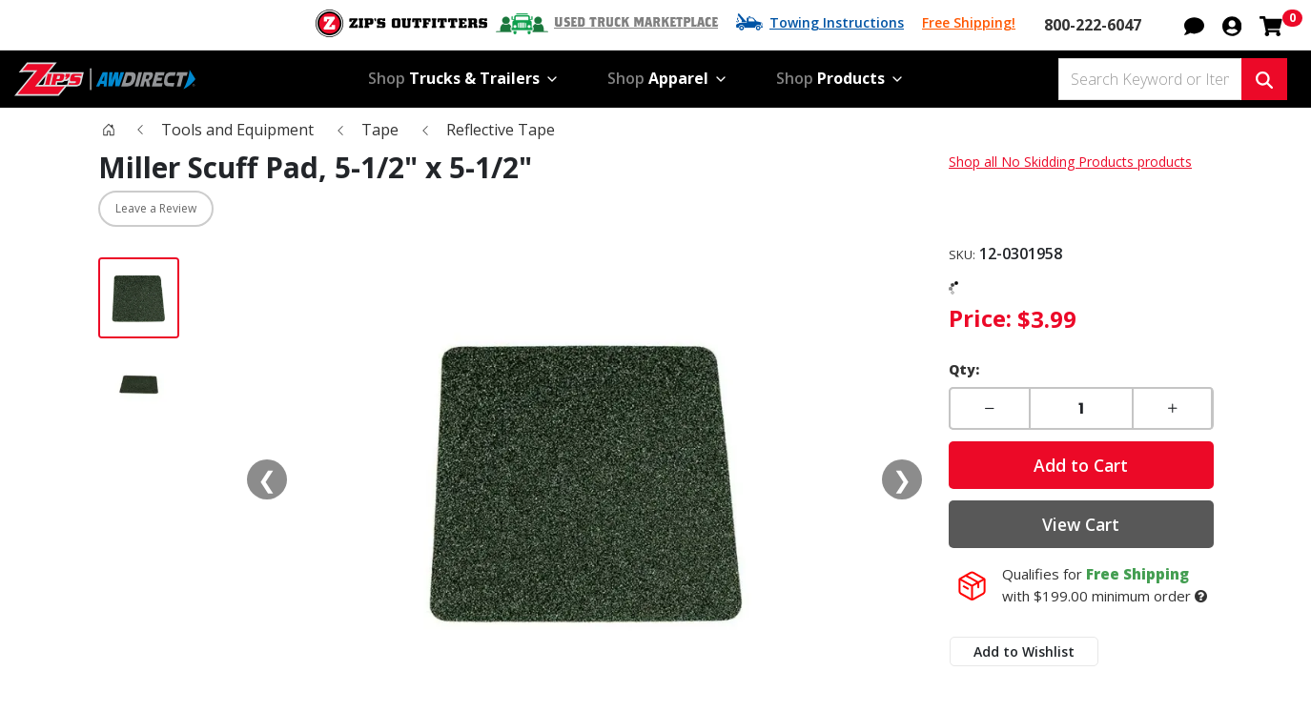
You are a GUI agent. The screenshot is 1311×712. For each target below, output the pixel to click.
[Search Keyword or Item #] (1149, 79)
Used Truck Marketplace (636, 23)
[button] (1194, 23)
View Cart (1080, 524)
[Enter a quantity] (1081, 408)
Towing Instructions (836, 22)
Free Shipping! (968, 22)
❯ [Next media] (902, 479)
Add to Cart (1081, 465)
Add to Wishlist (1024, 651)
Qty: (964, 369)
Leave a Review (155, 208)
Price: (980, 318)
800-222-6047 (1092, 24)
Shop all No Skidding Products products (1070, 162)
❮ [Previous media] (267, 479)
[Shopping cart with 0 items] (1271, 23)
